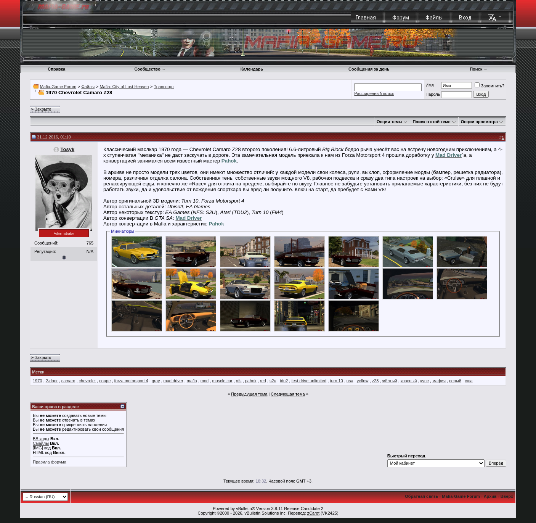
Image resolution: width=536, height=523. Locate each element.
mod (205, 380)
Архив (490, 496)
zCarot (313, 513)
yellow (363, 380)
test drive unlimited (308, 380)
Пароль (432, 94)
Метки (38, 372)
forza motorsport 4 (131, 380)
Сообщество (149, 69)
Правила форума (49, 462)
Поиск (479, 69)
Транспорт (164, 86)
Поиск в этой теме (431, 121)
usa (350, 380)
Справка (56, 69)
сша (468, 380)
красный (409, 380)
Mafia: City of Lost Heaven (124, 86)
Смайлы (41, 443)
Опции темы (389, 121)
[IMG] (38, 448)
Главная (366, 17)
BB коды (41, 438)
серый (455, 380)
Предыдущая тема (249, 394)
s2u (273, 380)
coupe (105, 380)
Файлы (434, 17)
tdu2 (284, 380)
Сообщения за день (368, 69)
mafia (192, 380)
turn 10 (336, 380)
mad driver (173, 380)
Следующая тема (288, 394)
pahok (251, 380)
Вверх (507, 496)
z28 (375, 380)
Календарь (252, 69)
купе (424, 380)
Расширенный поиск (374, 93)
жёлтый (389, 380)
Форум (400, 17)
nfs (239, 380)
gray (156, 380)
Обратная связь (421, 496)
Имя (429, 85)
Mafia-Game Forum (58, 86)
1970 (37, 380)
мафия (439, 380)
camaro (68, 380)
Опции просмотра (479, 121)
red (263, 380)
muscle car (222, 380)
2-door (52, 380)
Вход (465, 17)
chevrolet (87, 380)
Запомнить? (489, 86)
